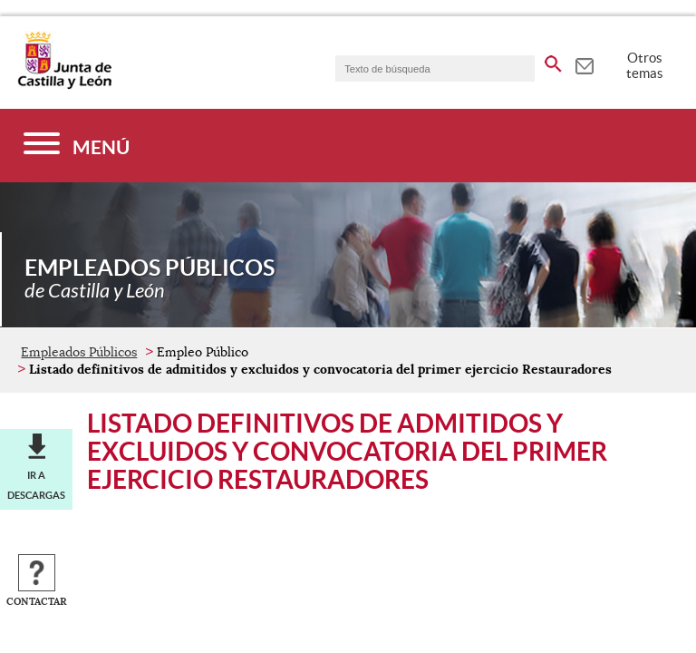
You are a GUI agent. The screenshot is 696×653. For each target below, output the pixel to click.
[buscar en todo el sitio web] (553, 61)
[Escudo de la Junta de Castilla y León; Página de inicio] (64, 85)
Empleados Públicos (79, 352)
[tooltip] (584, 63)
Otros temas (644, 65)
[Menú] (76, 145)
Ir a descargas (36, 485)
